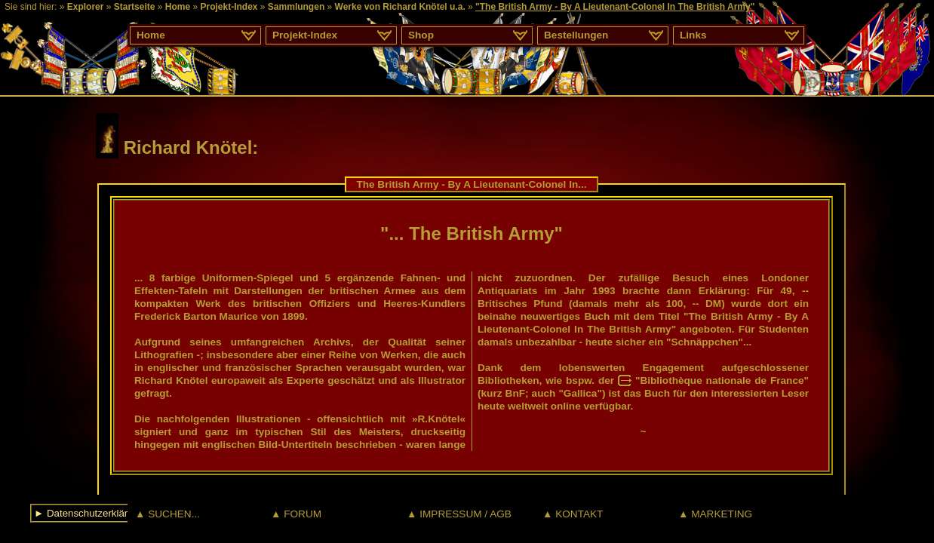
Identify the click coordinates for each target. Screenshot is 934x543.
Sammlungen (296, 7)
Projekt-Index (228, 7)
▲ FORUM (296, 514)
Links (693, 35)
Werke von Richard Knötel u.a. (400, 7)
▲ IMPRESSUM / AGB (459, 514)
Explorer (85, 7)
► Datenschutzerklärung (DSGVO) (112, 513)
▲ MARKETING (715, 514)
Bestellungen (576, 35)
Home (177, 7)
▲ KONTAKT (572, 514)
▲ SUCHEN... (167, 514)
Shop (421, 35)
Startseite (134, 7)
